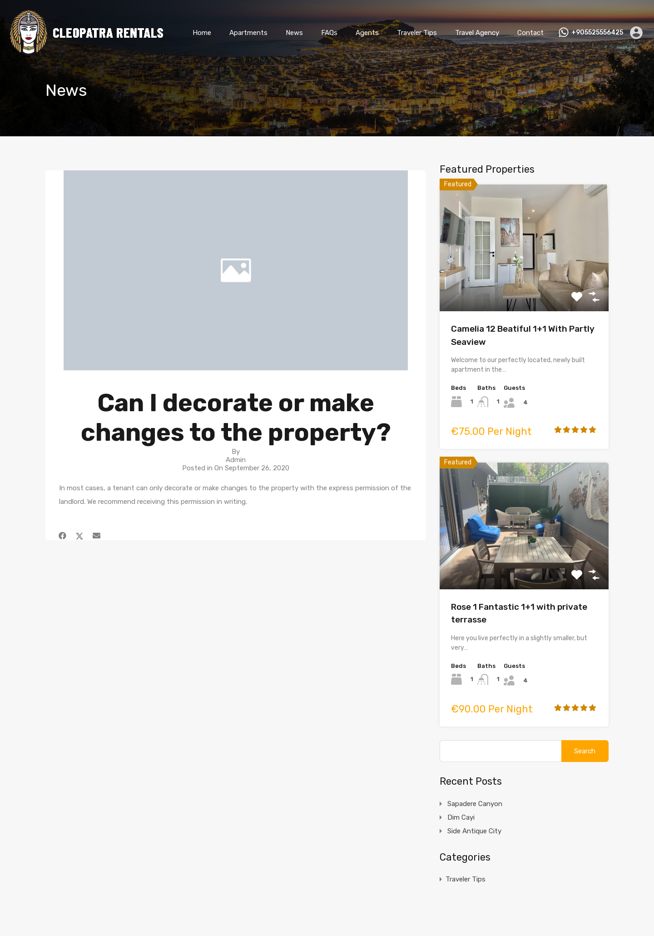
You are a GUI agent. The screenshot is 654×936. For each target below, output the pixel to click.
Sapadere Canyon (474, 804)
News (294, 33)
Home (202, 33)
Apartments (248, 33)
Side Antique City (474, 831)
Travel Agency (477, 33)
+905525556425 (597, 32)
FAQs (329, 33)
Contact (530, 33)
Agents (367, 33)
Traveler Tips (417, 33)
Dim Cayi (461, 817)
